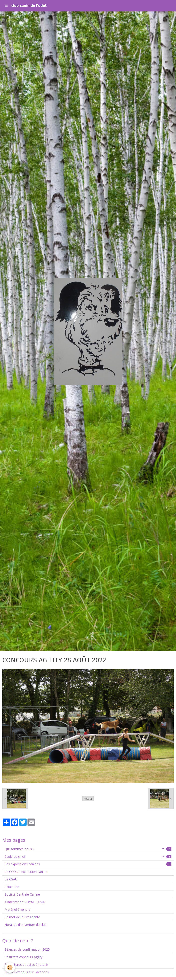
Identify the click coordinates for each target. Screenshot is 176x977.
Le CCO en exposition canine (26, 871)
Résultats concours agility (23, 957)
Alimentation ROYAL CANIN (25, 902)
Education (12, 887)
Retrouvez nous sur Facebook (27, 972)
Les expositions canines (88, 864)
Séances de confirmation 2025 (27, 949)
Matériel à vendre (17, 909)
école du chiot (88, 856)
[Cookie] (10, 967)
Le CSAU (11, 879)
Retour (88, 798)
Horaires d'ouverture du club (26, 924)
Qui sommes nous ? (88, 849)
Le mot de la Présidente (22, 917)
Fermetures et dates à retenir (26, 964)
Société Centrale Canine (22, 894)
